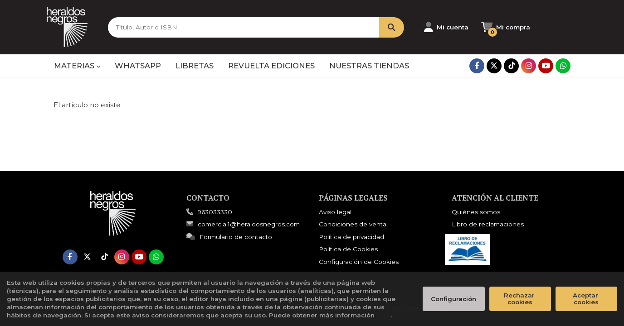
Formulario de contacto (229, 236)
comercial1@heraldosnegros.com (243, 224)
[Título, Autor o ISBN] (243, 27)
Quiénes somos (476, 212)
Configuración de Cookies (359, 261)
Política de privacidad (351, 236)
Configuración (453, 298)
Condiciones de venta (352, 224)
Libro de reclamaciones (488, 224)
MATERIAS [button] (77, 65)
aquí (383, 315)
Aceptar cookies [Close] (586, 299)
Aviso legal (335, 212)
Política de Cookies (348, 249)
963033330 (215, 212)
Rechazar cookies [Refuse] (520, 299)
